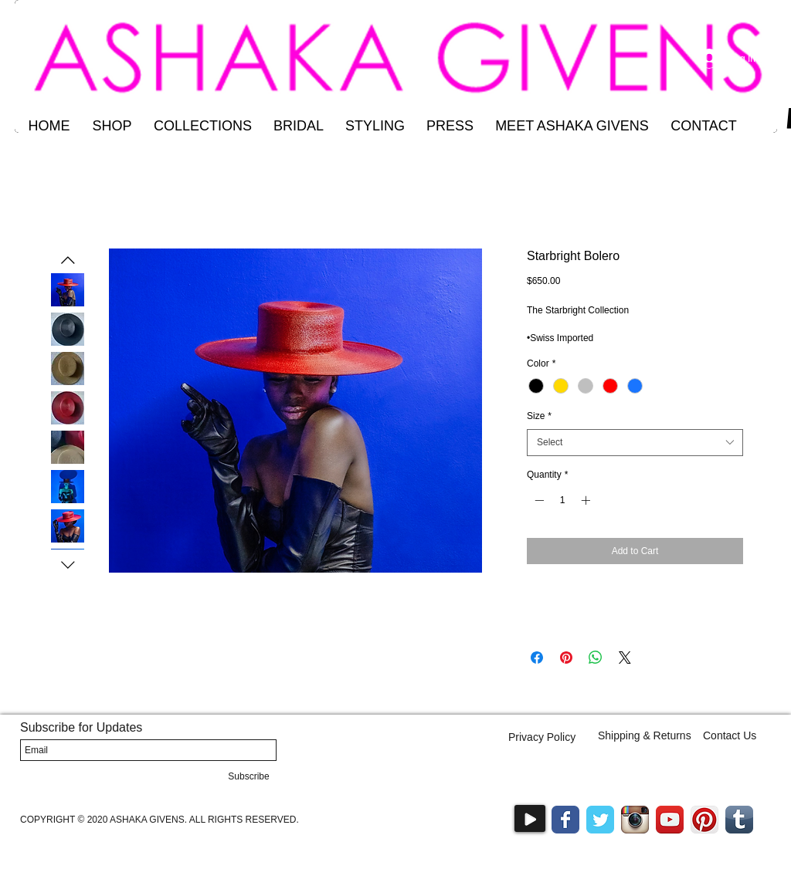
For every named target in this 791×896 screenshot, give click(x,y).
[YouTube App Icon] (670, 819)
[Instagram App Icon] (635, 819)
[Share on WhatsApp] (595, 657)
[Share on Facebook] (537, 657)
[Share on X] (625, 657)
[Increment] (587, 500)
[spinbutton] (562, 500)
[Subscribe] (249, 776)
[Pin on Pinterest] (566, 657)
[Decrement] (537, 500)
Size (539, 416)
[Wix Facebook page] (565, 819)
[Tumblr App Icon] (739, 819)
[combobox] (635, 442)
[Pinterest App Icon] (704, 819)
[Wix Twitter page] (600, 819)
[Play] (529, 818)
